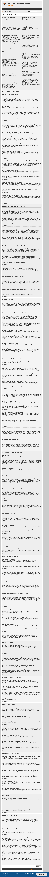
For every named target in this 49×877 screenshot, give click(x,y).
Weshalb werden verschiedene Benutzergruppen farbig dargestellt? (31, 26)
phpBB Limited (17, 251)
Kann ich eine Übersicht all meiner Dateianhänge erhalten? (28, 75)
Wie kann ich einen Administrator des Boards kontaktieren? (31, 85)
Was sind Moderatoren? (26, 19)
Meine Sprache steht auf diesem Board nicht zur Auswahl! (11, 40)
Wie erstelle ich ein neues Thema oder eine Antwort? (10, 53)
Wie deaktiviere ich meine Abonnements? (30, 68)
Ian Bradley (20, 871)
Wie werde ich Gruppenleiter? (27, 24)
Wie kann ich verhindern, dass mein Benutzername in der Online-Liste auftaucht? (11, 35)
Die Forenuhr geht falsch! (7, 36)
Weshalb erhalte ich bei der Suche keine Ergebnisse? (29, 53)
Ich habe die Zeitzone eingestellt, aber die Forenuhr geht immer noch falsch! (10, 38)
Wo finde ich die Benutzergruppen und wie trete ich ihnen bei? (31, 22)
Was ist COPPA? (5, 19)
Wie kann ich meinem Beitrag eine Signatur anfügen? (10, 58)
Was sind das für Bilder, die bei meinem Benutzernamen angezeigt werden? (10, 42)
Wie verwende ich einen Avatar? (8, 43)
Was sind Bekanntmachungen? (8, 84)
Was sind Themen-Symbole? (8, 87)
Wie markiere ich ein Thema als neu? (9, 75)
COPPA (37, 134)
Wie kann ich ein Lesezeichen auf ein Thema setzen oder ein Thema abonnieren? (30, 66)
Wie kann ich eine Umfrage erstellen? (9, 59)
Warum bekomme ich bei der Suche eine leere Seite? (31, 55)
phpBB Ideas (23, 831)
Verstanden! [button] (41, 874)
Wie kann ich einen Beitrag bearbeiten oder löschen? (10, 55)
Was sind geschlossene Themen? (9, 86)
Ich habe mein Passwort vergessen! (9, 27)
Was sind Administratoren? (27, 18)
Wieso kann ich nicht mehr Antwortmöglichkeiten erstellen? (8, 61)
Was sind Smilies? (6, 81)
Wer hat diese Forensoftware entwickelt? (30, 79)
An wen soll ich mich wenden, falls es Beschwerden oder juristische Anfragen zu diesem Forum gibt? (30, 82)
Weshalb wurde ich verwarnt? (8, 67)
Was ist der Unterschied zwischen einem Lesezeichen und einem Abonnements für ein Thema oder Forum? (30, 63)
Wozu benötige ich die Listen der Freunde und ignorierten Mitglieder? (31, 43)
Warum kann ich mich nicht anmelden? (10, 24)
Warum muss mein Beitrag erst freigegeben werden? (10, 74)
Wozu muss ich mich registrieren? (9, 18)
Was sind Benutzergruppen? (27, 20)
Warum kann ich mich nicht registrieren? (10, 20)
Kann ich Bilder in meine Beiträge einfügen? (10, 82)
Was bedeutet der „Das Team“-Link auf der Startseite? (30, 29)
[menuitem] (11, 9)
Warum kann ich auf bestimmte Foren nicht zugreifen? (10, 64)
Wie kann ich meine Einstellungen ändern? (10, 33)
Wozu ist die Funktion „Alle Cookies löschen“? (11, 29)
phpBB (28, 871)
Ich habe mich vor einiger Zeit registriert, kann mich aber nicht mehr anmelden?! (11, 26)
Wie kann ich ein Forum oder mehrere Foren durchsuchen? (30, 51)
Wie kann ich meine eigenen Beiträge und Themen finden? (30, 58)
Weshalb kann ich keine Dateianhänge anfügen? (9, 66)
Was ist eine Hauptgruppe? (27, 27)
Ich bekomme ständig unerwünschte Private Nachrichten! (30, 36)
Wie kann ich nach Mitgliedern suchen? (29, 56)
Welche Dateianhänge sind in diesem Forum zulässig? (30, 73)
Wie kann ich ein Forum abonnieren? (29, 67)
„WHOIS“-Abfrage (22, 841)
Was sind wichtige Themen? (7, 85)
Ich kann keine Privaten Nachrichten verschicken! (29, 34)
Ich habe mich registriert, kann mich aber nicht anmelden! (11, 22)
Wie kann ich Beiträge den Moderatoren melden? (10, 69)
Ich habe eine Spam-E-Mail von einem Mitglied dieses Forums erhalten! (31, 38)
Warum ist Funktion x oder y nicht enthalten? (30, 80)
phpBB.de (27, 251)
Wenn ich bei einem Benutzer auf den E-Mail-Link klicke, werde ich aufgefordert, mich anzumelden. (11, 48)
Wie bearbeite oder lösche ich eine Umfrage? (11, 62)
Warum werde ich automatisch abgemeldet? (11, 28)
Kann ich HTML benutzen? (7, 80)
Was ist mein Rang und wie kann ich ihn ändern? (10, 45)
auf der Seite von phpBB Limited (13, 822)
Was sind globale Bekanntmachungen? (10, 83)
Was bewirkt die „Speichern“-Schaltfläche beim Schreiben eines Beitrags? (11, 72)
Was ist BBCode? (5, 79)
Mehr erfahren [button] (14, 875)
